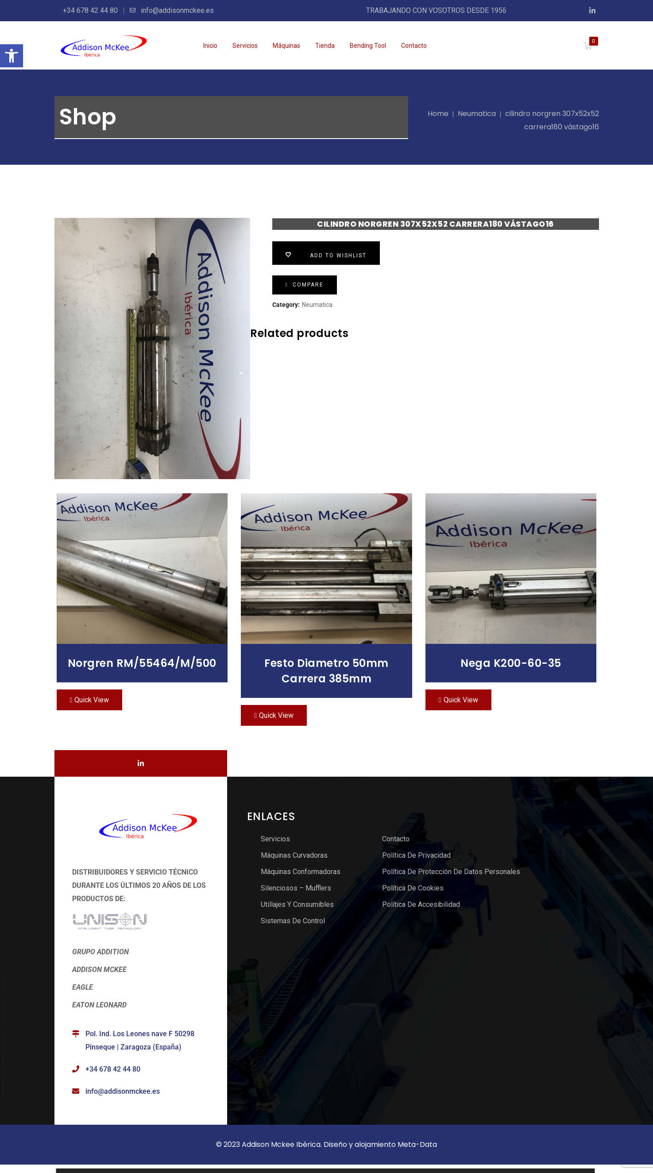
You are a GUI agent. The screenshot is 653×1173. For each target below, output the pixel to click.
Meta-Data (417, 1144)
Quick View (91, 700)
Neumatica (477, 113)
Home (438, 113)
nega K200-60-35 (510, 663)
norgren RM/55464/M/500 (142, 663)
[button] (11, 55)
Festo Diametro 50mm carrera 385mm (326, 671)
